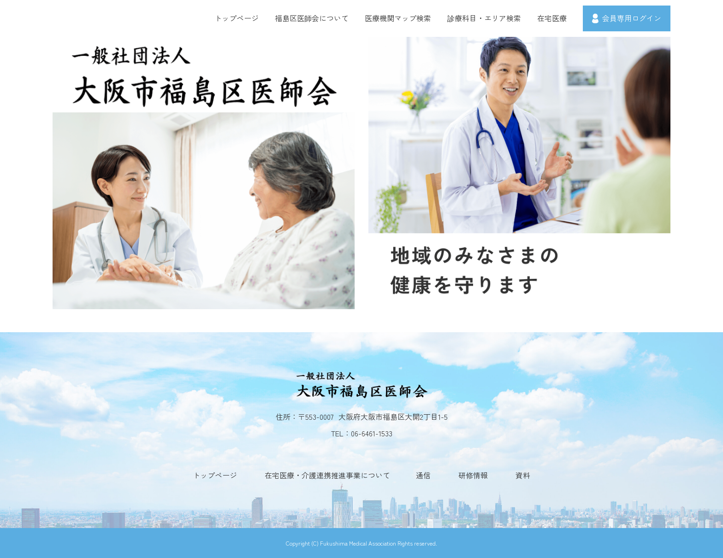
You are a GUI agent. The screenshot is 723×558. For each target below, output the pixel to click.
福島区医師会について (312, 17)
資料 (523, 475)
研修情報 (473, 475)
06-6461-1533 (371, 433)
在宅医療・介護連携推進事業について (327, 475)
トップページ (236, 17)
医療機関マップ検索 (398, 17)
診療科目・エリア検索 (484, 17)
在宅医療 (552, 17)
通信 (423, 475)
